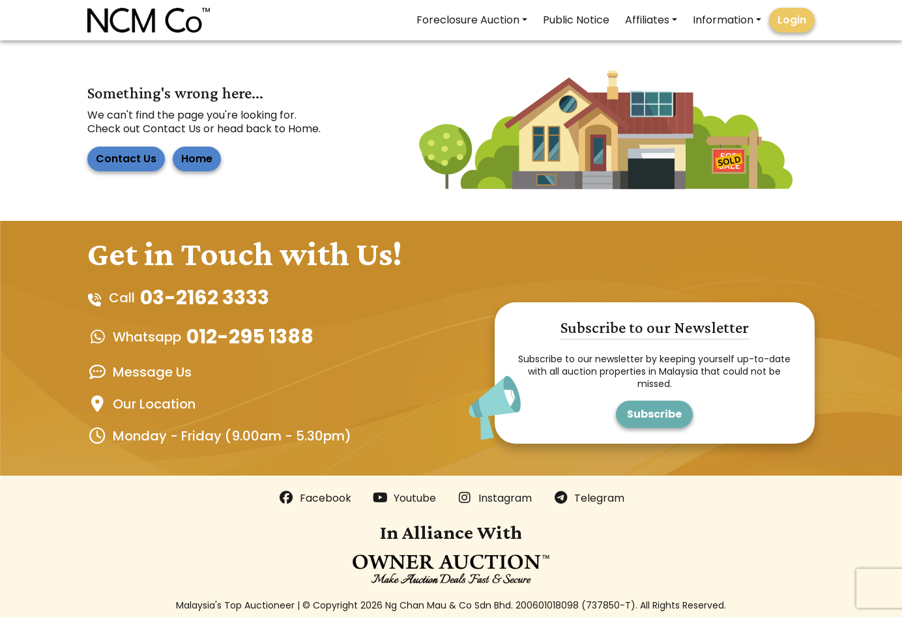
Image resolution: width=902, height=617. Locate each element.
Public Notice (576, 19)
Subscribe (654, 414)
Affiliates (647, 19)
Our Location (154, 404)
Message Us (152, 372)
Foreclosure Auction (467, 19)
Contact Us (126, 158)
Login (792, 19)
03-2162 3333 (204, 297)
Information (723, 19)
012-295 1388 (249, 337)
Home (196, 158)
